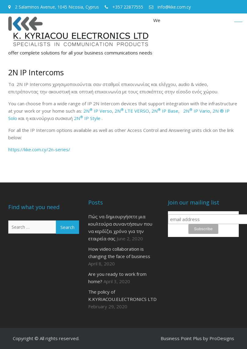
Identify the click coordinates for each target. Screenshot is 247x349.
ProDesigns (221, 338)
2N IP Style (87, 118)
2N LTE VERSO (131, 111)
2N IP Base (164, 111)
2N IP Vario (196, 111)
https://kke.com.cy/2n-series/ (39, 149)
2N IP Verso (97, 111)
